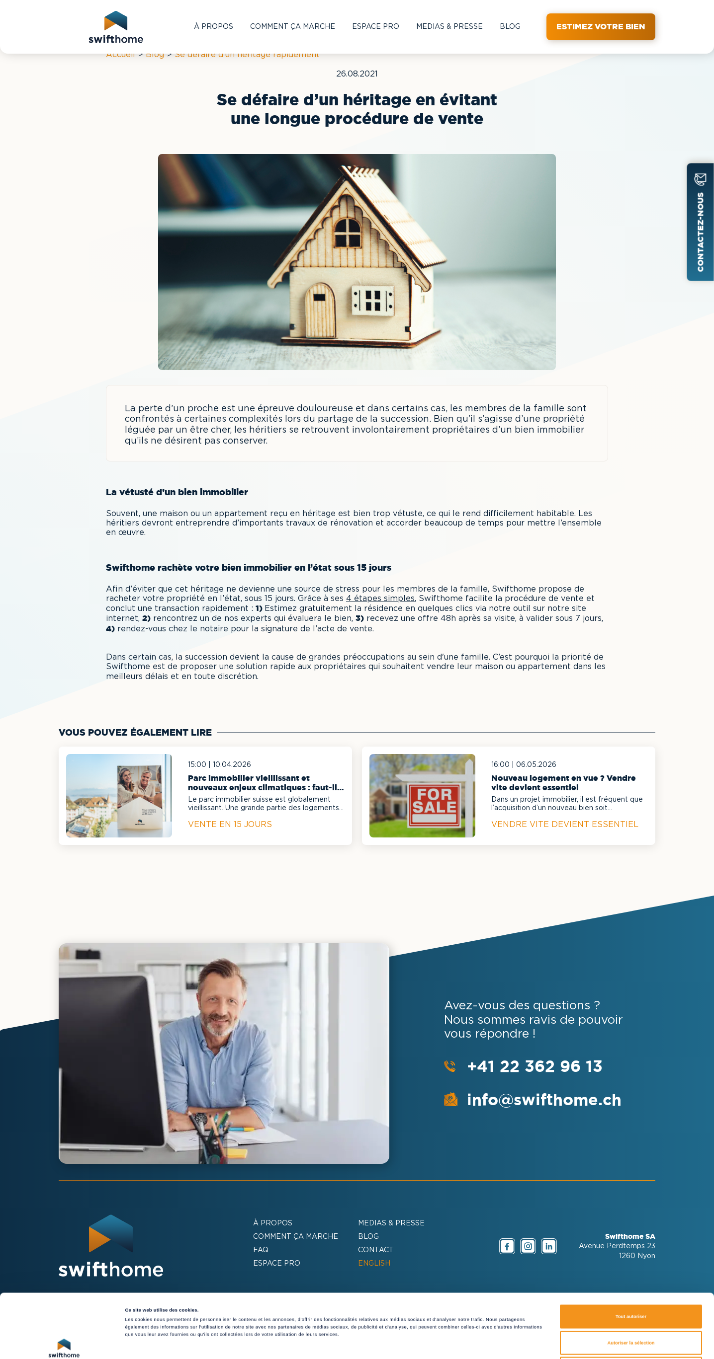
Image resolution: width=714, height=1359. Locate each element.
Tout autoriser (631, 1252)
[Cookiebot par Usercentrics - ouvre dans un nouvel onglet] (64, 1342)
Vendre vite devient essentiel (564, 825)
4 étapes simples (380, 599)
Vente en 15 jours (230, 825)
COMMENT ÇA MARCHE (292, 27)
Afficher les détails (429, 1342)
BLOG (510, 27)
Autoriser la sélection (630, 1279)
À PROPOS (213, 27)
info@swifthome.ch (544, 1099)
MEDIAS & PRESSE (449, 27)
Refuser (631, 1304)
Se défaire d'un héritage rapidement (247, 55)
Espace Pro (375, 27)
